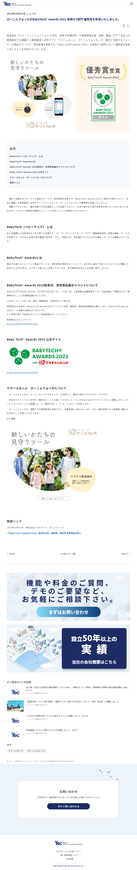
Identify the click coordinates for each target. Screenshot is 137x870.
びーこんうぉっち (36, 750)
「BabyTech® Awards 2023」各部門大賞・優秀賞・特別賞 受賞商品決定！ (44, 532)
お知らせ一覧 (68, 553)
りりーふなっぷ (15, 750)
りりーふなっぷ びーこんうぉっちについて (31, 177)
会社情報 (69, 858)
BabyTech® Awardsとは (22, 161)
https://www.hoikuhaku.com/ (22, 323)
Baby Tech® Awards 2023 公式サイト (29, 172)
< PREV (11, 553)
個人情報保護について (69, 855)
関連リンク (15, 182)
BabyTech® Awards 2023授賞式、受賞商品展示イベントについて (42, 166)
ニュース (28, 761)
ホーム (9, 761)
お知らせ (18, 761)
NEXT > (126, 553)
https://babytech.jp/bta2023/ (22, 372)
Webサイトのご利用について (68, 851)
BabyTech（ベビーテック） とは (26, 156)
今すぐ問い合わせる (68, 806)
